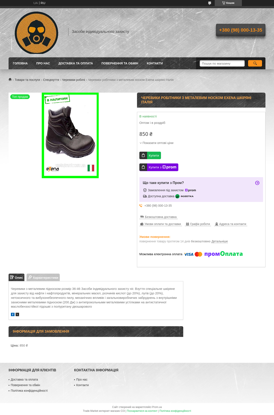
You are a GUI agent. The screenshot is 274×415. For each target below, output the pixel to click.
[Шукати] (255, 63)
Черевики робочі (73, 80)
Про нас (43, 63)
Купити (154, 155)
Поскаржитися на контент (142, 410)
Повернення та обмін (119, 63)
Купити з (162, 167)
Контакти (155, 63)
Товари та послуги (27, 80)
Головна (20, 63)
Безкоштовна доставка (161, 217)
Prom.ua (157, 407)
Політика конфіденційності (29, 390)
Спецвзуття (51, 80)
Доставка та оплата (75, 63)
